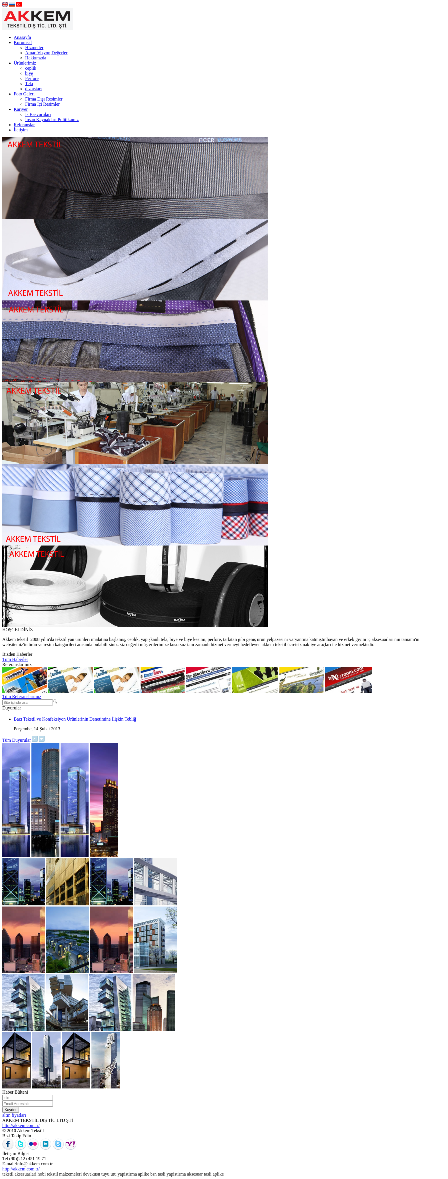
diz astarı (33, 88)
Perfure (32, 78)
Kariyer (21, 109)
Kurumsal (23, 42)
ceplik (30, 68)
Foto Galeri (24, 93)
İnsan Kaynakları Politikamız (52, 119)
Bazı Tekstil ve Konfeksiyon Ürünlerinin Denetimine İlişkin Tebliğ (75, 719)
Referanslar (24, 124)
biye (29, 73)
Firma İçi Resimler (42, 104)
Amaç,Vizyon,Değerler (46, 52)
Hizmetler (34, 47)
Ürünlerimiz (25, 63)
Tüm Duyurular (16, 740)
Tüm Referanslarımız (21, 696)
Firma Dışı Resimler (44, 99)
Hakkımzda (35, 57)
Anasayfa (22, 37)
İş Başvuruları (38, 114)
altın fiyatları (14, 1115)
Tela (29, 83)
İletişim (21, 129)
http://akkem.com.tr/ (21, 1125)
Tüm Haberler (15, 659)
